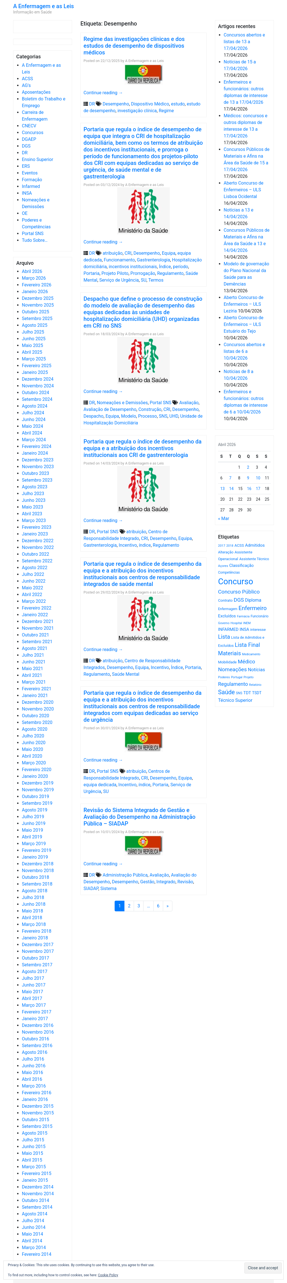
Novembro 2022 (38, 547)
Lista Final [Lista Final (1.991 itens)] (247, 645)
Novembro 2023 (38, 466)
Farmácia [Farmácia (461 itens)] (243, 616)
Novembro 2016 (38, 1032)
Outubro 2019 (35, 796)
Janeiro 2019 (35, 857)
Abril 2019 (32, 837)
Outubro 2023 (35, 473)
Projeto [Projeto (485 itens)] (249, 677)
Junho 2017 (33, 985)
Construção (149, 409)
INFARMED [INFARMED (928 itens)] (228, 629)
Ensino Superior (37, 159)
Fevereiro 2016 (36, 1092)
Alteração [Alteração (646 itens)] (225, 552)
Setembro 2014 (37, 1207)
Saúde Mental (125, 674)
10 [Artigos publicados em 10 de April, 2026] (258, 478)
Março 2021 (34, 682)
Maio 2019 (32, 830)
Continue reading (103, 92)
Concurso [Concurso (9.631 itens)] (235, 581)
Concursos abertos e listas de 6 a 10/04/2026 (244, 351)
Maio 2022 (32, 587)
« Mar (223, 518)
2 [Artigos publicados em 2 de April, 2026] (248, 467)
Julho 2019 (33, 816)
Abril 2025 (32, 352)
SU (143, 280)
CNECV (29, 125)
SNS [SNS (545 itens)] (239, 693)
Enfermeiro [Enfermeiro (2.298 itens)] (253, 608)
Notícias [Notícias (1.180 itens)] (256, 669)
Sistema (108, 888)
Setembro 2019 (37, 803)
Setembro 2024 (37, 399)
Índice (165, 266)
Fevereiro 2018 (36, 931)
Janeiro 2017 (35, 1018)
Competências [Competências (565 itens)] (229, 572)
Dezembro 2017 (38, 944)
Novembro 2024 (38, 385)
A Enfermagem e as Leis (43, 6)
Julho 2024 (33, 412)
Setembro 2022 (37, 561)
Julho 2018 (33, 897)
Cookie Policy (108, 1275)
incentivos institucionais (133, 266)
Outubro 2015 (35, 1119)
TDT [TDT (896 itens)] (247, 692)
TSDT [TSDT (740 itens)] (256, 693)
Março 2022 (34, 601)
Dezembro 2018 (38, 863)
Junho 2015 (33, 1146)
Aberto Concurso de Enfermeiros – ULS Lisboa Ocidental (243, 189)
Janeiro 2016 (35, 1099)
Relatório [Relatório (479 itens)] (255, 685)
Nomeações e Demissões (122, 402)
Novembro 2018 (38, 870)
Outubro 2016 (35, 1038)
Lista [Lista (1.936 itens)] (224, 637)
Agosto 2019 (34, 810)
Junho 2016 (33, 1065)
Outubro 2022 (35, 554)
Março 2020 (34, 762)
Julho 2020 (33, 736)
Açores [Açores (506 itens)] (223, 566)
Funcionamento (119, 260)
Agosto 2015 (34, 1133)
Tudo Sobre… (35, 240)
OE (24, 213)
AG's (26, 85)
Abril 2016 (32, 1079)
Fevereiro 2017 (36, 1012)
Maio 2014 (32, 1234)
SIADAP (91, 888)
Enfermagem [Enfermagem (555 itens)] (227, 609)
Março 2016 (34, 1086)
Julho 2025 (33, 332)
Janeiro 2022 (35, 614)
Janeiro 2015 (35, 1180)
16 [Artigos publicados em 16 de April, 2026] (249, 488)
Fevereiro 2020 (36, 769)
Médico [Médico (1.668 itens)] (246, 662)
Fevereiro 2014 (36, 1254)
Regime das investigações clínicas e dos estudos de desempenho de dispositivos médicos (134, 46)
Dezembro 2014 (38, 1187)
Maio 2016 (32, 1072)
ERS (26, 166)
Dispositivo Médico (150, 104)
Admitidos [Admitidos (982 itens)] (255, 545)
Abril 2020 (32, 756)
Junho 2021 (33, 662)
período (180, 266)
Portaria (91, 273)
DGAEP (29, 139)
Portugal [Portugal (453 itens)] (236, 677)
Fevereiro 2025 (36, 365)
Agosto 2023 (34, 486)
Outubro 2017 (35, 958)
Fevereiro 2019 (36, 850)
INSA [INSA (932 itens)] (244, 629)
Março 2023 (34, 520)
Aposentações (36, 92)
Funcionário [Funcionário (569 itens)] (260, 616)
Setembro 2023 (37, 480)
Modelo (128, 416)
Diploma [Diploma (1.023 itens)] (253, 600)
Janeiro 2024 (35, 453)
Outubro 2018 (35, 877)
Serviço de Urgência (119, 280)
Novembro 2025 (38, 305)
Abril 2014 (32, 1240)
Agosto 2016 (34, 1052)
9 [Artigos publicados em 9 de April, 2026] (248, 478)
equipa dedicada (100, 784)
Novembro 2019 (38, 789)
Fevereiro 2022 (36, 608)
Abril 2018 (32, 917)
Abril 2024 (32, 433)
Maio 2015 (32, 1153)
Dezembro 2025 (38, 298)
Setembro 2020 (37, 722)
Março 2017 (34, 1005)
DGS (26, 146)
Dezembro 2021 (38, 621)
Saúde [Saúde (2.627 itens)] (226, 692)
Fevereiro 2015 (36, 1173)
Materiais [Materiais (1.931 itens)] (229, 653)
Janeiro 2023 (35, 534)
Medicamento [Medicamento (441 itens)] (251, 654)
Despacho (93, 416)
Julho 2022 (33, 574)
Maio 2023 (32, 507)
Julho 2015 (33, 1139)
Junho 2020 (33, 742)
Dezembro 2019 (38, 783)
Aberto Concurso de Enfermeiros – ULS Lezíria (243, 304)
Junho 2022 (33, 581)
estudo (178, 104)
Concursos (32, 132)
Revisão (185, 881)
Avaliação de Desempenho (110, 409)
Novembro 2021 (38, 628)
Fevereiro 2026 (36, 285)
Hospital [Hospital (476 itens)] (236, 623)
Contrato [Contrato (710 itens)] (225, 600)
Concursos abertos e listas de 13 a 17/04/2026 (244, 41)
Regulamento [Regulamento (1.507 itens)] (233, 684)
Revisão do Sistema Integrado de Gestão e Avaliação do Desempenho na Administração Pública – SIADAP (139, 817)
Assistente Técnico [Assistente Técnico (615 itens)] (254, 559)
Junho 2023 (33, 500)
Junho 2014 (33, 1227)
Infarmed (31, 186)
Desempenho (116, 104)
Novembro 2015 (38, 1113)
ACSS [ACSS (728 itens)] (239, 545)
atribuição (112, 253)
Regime (166, 110)
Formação (32, 179)
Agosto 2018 (34, 890)
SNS (163, 416)
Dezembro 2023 (38, 460)
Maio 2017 (32, 991)
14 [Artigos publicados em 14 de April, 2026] (231, 488)
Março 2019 (34, 843)
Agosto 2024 (34, 406)
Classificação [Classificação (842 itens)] (241, 565)
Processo (147, 416)
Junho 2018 (33, 904)
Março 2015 (34, 1166)
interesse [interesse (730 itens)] (258, 629)
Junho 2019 (33, 823)
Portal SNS (32, 233)
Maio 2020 (32, 749)
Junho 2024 (33, 419)
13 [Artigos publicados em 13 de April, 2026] (222, 488)
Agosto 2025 (34, 325)
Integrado (165, 881)
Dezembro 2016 (38, 1025)
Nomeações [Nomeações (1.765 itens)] (232, 669)
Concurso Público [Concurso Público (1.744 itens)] (239, 591)
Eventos (30, 173)
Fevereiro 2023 (36, 527)
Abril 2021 (32, 675)
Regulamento (170, 273)
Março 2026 (34, 278)
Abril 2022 (32, 594)
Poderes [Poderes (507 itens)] (224, 677)
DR (24, 152)
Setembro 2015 (37, 1126)
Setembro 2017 (37, 964)
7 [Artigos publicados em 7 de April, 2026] (230, 478)
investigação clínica (137, 110)
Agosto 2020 (34, 729)
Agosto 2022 (34, 567)
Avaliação (188, 402)
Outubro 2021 (35, 635)
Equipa (168, 253)
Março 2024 (34, 439)
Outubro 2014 (35, 1200)
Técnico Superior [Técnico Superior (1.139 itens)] (235, 700)
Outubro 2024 (35, 392)
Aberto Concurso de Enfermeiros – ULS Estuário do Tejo (243, 324)
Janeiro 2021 (35, 695)
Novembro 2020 (38, 709)
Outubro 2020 (35, 715)
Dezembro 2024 (38, 379)
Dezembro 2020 (38, 702)
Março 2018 (34, 924)
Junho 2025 (33, 338)
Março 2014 (34, 1247)
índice (145, 545)
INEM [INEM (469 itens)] (247, 623)
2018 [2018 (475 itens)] (229, 546)
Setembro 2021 (37, 641)
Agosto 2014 (34, 1214)
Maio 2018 (32, 911)
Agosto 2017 (34, 971)
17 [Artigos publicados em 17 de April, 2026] (258, 488)
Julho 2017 (33, 978)
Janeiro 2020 (35, 776)
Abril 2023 (32, 513)
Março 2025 (34, 359)
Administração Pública (125, 875)
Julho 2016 (33, 1059)
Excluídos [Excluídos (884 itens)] (227, 615)
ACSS (27, 78)
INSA (27, 193)
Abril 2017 (32, 998)
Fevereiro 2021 (36, 688)
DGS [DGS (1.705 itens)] (239, 600)
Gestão (147, 881)
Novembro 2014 (38, 1193)
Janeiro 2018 (35, 938)
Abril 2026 (32, 271)
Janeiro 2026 (35, 291)
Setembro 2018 (37, 884)
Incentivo (128, 545)
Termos (155, 280)
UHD (173, 416)
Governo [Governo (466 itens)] (224, 623)
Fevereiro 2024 (36, 446)
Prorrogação (142, 273)
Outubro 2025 (35, 311)
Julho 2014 (33, 1220)
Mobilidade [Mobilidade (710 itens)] (227, 662)
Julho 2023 (33, 493)
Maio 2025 (32, 345)
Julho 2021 (33, 655)
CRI (128, 253)
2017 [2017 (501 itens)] (221, 546)
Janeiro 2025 (35, 372)
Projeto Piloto (114, 273)
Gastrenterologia (153, 260)
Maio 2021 (32, 668)
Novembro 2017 (38, 951)
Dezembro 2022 (38, 540)
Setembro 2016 (37, 1045)
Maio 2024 (32, 426)
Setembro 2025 (37, 318)
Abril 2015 (32, 1160)
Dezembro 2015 (38, 1106)
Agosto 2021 (34, 648)
